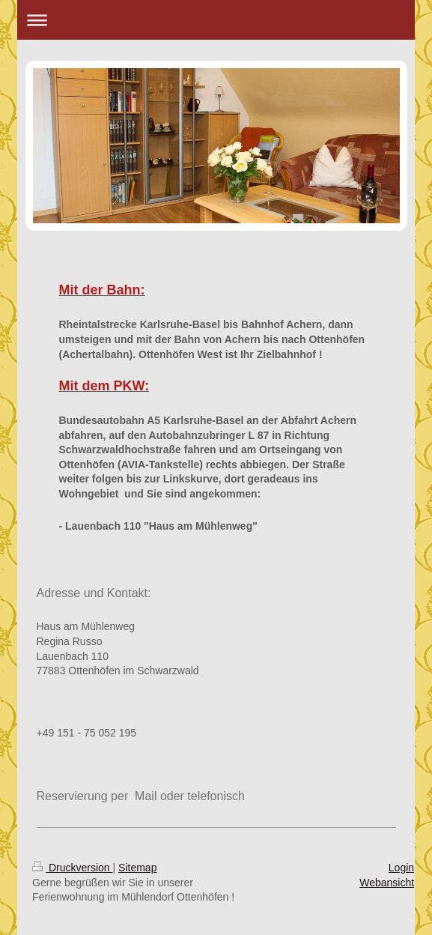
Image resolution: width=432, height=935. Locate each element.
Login (401, 868)
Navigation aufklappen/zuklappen (216, 20)
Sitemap (137, 868)
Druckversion (72, 868)
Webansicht (386, 883)
